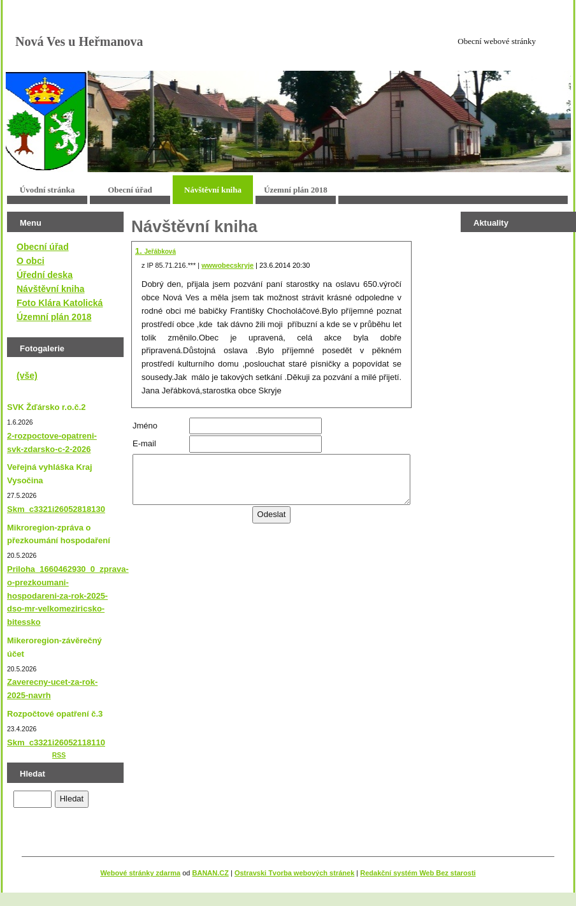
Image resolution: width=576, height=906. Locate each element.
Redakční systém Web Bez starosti (417, 873)
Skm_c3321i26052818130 (56, 509)
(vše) (27, 375)
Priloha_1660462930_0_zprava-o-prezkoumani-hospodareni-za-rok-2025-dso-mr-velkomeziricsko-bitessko (68, 595)
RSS (59, 755)
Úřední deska (45, 275)
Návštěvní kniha (212, 189)
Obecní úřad (130, 189)
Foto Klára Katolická (60, 303)
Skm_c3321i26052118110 (56, 742)
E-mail (144, 443)
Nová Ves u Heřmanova (79, 41)
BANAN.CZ (210, 873)
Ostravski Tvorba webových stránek (294, 873)
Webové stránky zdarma (140, 873)
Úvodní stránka (47, 189)
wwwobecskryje (227, 265)
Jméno (145, 425)
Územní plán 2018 (296, 189)
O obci (31, 261)
